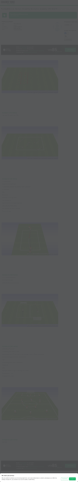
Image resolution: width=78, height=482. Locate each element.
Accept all (72, 478)
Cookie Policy (31, 479)
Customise (64, 478)
